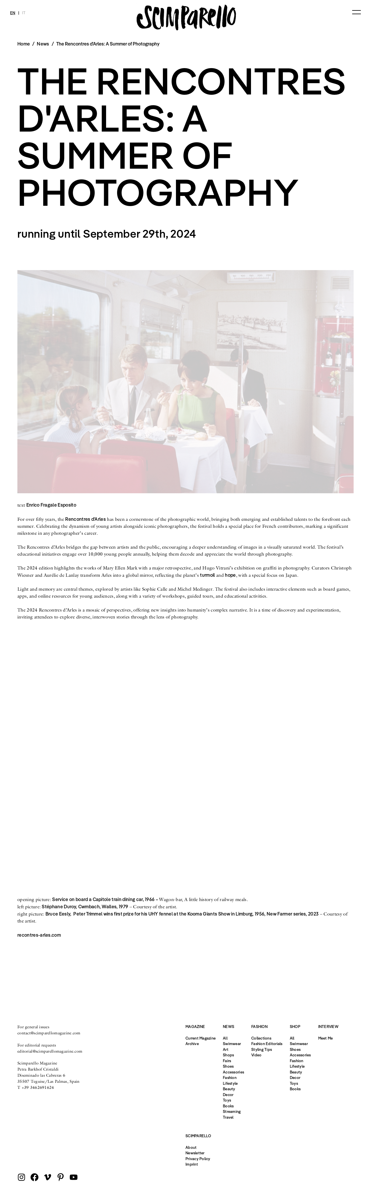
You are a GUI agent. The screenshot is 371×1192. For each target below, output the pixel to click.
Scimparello (198, 1135)
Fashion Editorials (267, 1043)
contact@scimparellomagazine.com (49, 1033)
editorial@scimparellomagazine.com (49, 1051)
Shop (295, 1026)
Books (228, 1106)
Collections (261, 1038)
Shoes (228, 1066)
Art (225, 1049)
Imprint (192, 1164)
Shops (228, 1055)
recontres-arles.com (39, 935)
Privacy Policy (198, 1158)
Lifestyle (230, 1083)
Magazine (195, 1026)
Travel (228, 1117)
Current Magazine (201, 1038)
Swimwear (232, 1043)
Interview (328, 1026)
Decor (228, 1094)
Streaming (232, 1111)
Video (256, 1055)
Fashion (230, 1077)
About (191, 1147)
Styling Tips (261, 1049)
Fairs (227, 1060)
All (225, 1038)
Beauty (229, 1089)
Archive (192, 1043)
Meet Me (325, 1038)
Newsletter (195, 1153)
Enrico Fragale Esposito (51, 505)
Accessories (233, 1072)
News (43, 44)
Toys (227, 1100)
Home (23, 44)
